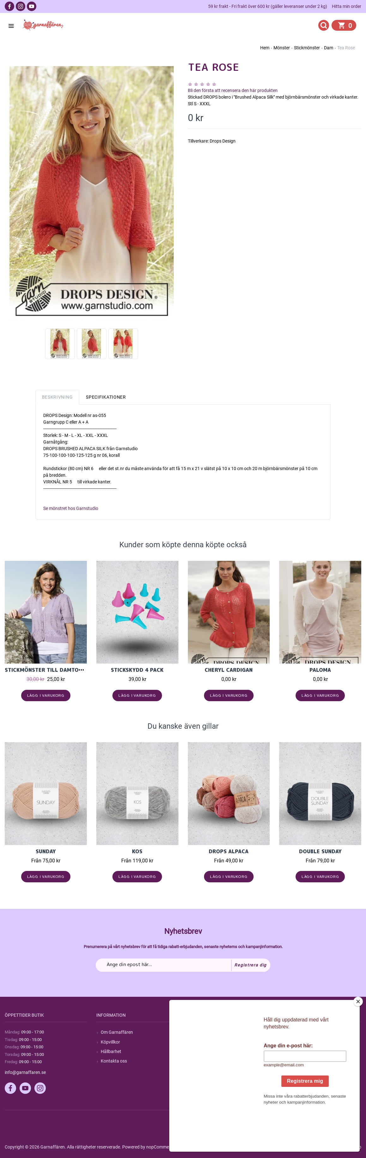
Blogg (198, 1042)
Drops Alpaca (229, 851)
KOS (137, 851)
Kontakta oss (114, 1060)
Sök (196, 1032)
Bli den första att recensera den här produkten (233, 90)
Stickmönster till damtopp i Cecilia (57, 669)
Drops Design (223, 141)
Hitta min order (346, 6)
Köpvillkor (110, 1042)
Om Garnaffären (117, 1032)
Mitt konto (294, 1032)
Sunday (46, 851)
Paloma (320, 669)
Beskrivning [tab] (57, 397)
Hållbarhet (111, 1051)
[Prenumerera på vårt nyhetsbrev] (183, 965)
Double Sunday (320, 851)
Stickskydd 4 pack (137, 669)
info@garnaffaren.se (25, 1072)
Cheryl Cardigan (229, 669)
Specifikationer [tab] (106, 397)
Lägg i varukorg (46, 695)
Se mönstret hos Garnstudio (70, 508)
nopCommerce (160, 1146)
